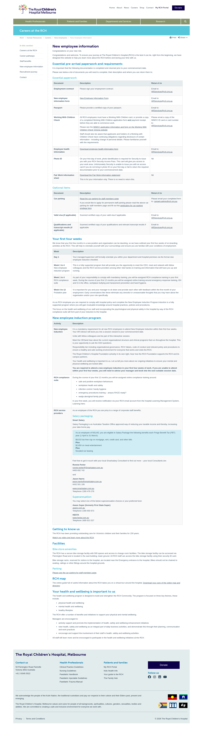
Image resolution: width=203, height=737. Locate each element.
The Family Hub (111, 678)
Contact (150, 7)
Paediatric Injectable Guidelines (73, 678)
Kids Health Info (111, 671)
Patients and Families (77, 21)
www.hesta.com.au (81, 518)
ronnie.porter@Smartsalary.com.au (88, 468)
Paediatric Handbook (69, 674)
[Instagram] (155, 677)
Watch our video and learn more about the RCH (73, 537)
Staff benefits (25, 61)
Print (173, 37)
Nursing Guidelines (68, 671)
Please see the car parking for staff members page (74, 573)
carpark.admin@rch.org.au (165, 201)
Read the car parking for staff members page (99, 199)
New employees (60, 38)
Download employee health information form (99, 149)
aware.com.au (79, 508)
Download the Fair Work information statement (100, 175)
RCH (22, 38)
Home (112, 7)
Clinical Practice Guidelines (72, 667)
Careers (134, 7)
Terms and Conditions (35, 719)
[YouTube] (166, 677)
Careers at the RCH (28, 50)
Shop (142, 7)
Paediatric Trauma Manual (71, 682)
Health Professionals (35, 21)
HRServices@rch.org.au (161, 91)
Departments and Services (118, 21)
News (126, 7)
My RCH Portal (161, 7)
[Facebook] (150, 677)
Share (182, 37)
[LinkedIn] (160, 677)
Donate (178, 7)
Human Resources (34, 38)
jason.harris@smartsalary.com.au (87, 481)
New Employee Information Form (94, 98)
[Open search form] (185, 21)
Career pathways (27, 56)
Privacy (19, 719)
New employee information (31, 66)
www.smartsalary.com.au (83, 488)
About (119, 7)
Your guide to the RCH (113, 674)
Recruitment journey (28, 72)
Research (160, 21)
